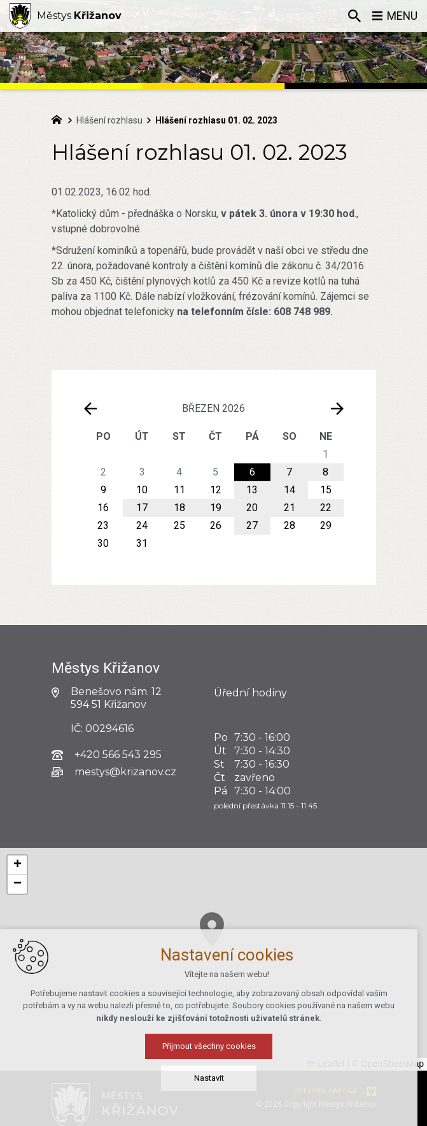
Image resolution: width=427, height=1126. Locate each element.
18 (179, 508)
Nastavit (213, 1078)
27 (252, 525)
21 (289, 508)
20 (252, 508)
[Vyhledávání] (353, 16)
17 (142, 508)
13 (252, 490)
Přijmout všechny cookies (213, 1046)
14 (289, 490)
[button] (17, 865)
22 (326, 508)
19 (215, 508)
